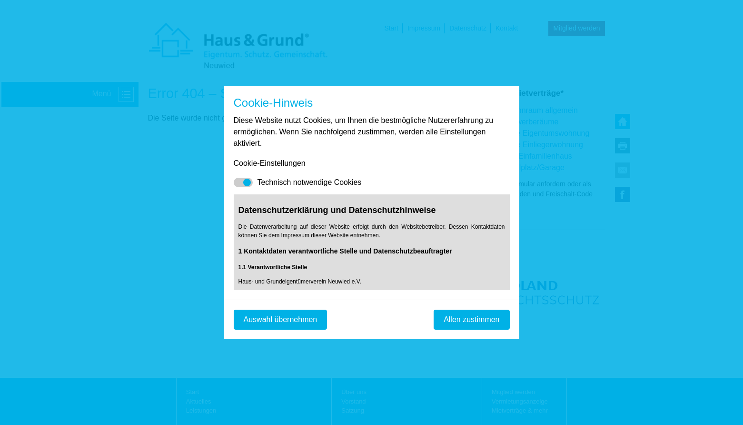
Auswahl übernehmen (280, 319)
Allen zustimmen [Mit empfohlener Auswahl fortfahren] (471, 319)
